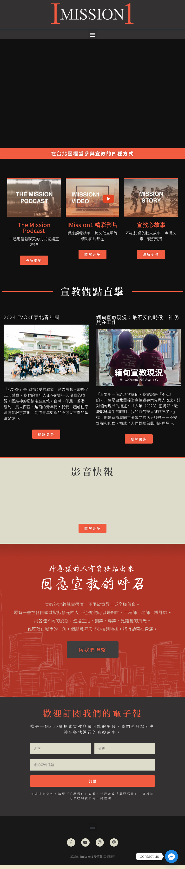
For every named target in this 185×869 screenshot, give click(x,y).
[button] (92, 34)
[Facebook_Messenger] (171, 856)
